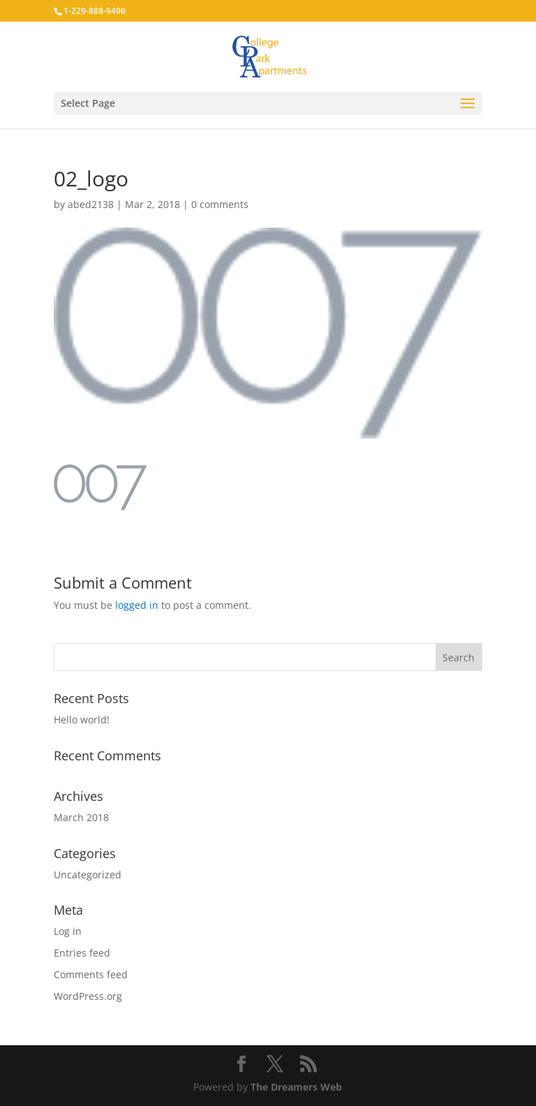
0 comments (219, 204)
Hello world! (82, 719)
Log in (68, 931)
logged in (136, 605)
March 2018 (81, 817)
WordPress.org (88, 996)
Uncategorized (87, 874)
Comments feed (91, 974)
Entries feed (82, 952)
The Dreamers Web (296, 1086)
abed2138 (91, 204)
